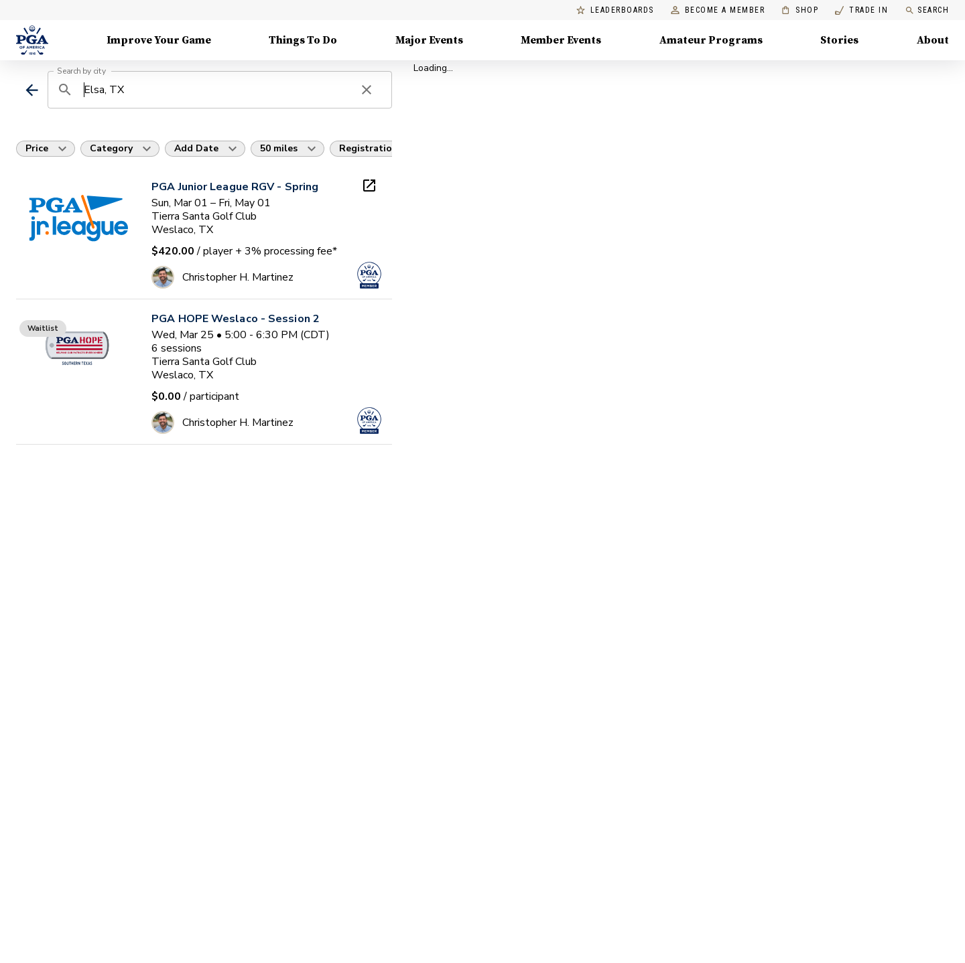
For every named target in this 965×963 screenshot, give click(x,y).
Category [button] (111, 148)
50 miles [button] (279, 148)
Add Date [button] (196, 148)
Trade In (861, 10)
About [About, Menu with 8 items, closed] (933, 40)
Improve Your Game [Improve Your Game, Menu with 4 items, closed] (159, 40)
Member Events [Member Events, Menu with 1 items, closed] (561, 40)
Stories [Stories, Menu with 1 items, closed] (839, 40)
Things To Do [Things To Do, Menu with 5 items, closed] (303, 40)
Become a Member (718, 10)
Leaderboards (615, 10)
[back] (32, 90)
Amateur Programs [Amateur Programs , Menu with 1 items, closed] (711, 40)
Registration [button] (368, 148)
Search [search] (927, 10)
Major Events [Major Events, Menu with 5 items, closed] (429, 40)
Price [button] (36, 148)
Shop (799, 10)
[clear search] (366, 90)
